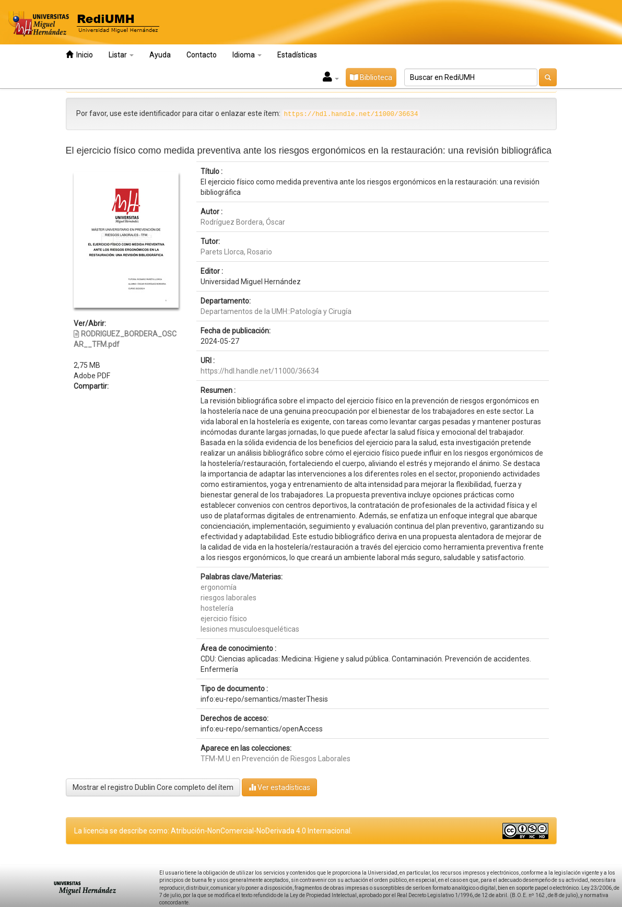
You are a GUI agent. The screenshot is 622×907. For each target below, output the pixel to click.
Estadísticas (297, 55)
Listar (121, 55)
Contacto (201, 55)
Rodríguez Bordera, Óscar (243, 222)
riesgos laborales (228, 598)
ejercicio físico (224, 618)
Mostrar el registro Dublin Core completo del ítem (153, 787)
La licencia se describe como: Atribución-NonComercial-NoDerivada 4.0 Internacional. (213, 831)
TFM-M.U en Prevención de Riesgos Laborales (275, 758)
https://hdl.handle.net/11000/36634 (260, 371)
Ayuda (160, 55)
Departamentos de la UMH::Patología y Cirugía (276, 311)
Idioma (247, 55)
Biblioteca (371, 77)
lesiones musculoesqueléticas (250, 629)
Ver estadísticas (279, 787)
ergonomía (219, 587)
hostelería (217, 608)
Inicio (79, 54)
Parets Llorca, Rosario (236, 252)
